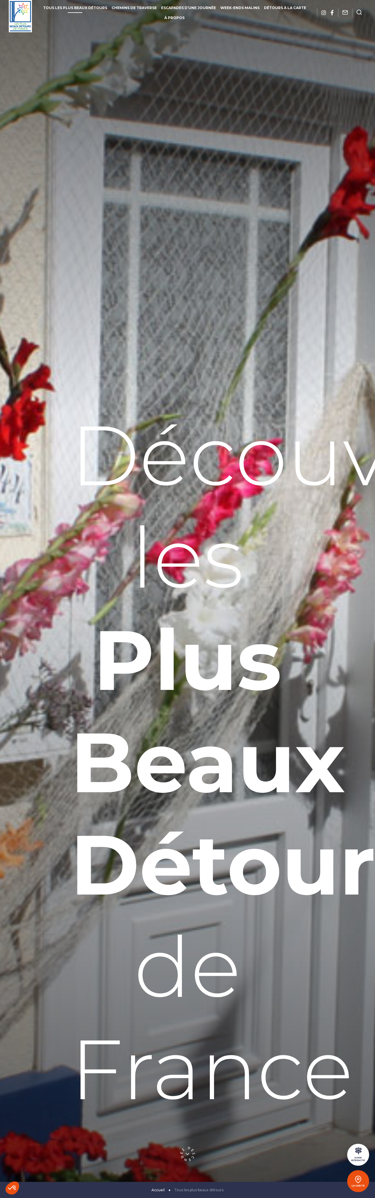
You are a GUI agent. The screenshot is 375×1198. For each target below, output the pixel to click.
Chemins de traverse (134, 8)
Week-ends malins (240, 8)
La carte (358, 1185)
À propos (174, 18)
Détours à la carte (285, 8)
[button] (12, 1188)
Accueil (158, 1190)
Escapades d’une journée (188, 8)
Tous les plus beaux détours (75, 8)
